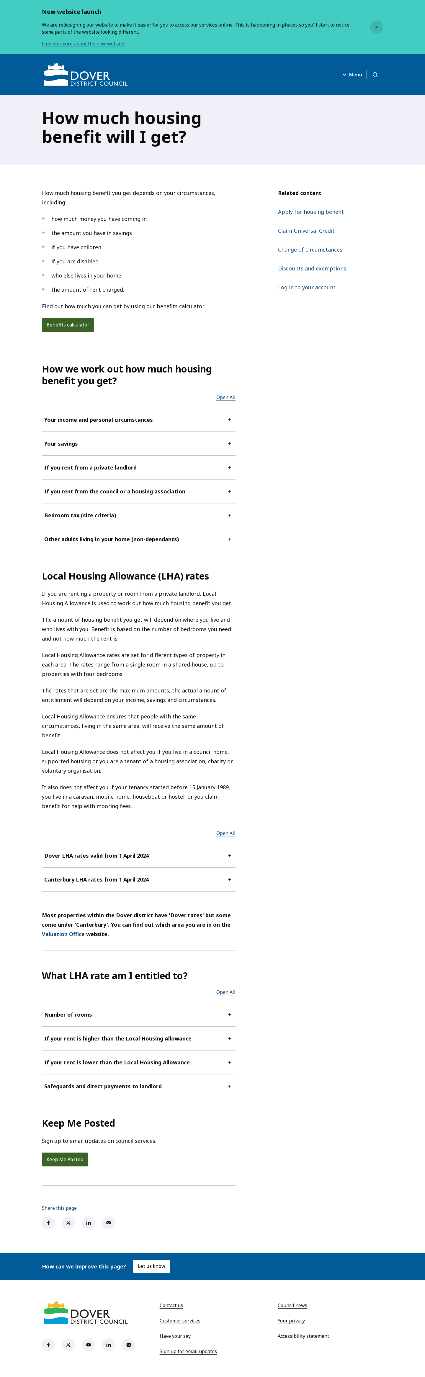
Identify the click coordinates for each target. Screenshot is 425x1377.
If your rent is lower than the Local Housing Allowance (138, 1062)
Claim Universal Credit (306, 230)
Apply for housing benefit (311, 211)
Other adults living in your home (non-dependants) (138, 539)
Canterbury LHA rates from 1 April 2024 (138, 879)
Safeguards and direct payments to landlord (138, 1086)
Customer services (180, 1321)
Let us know (151, 1266)
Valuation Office (63, 934)
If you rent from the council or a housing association (138, 491)
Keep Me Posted (66, 1159)
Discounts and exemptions (312, 268)
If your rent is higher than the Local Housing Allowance (138, 1038)
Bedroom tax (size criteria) (138, 515)
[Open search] (375, 74)
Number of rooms (138, 1014)
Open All (226, 397)
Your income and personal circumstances (138, 419)
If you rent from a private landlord (138, 467)
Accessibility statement (303, 1336)
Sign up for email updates (188, 1351)
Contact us (171, 1305)
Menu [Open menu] (351, 74)
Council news (292, 1305)
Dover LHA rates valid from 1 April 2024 (138, 855)
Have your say (175, 1336)
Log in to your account (307, 287)
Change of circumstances (310, 249)
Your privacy (291, 1321)
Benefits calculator (68, 325)
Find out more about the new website (83, 43)
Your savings (138, 443)
